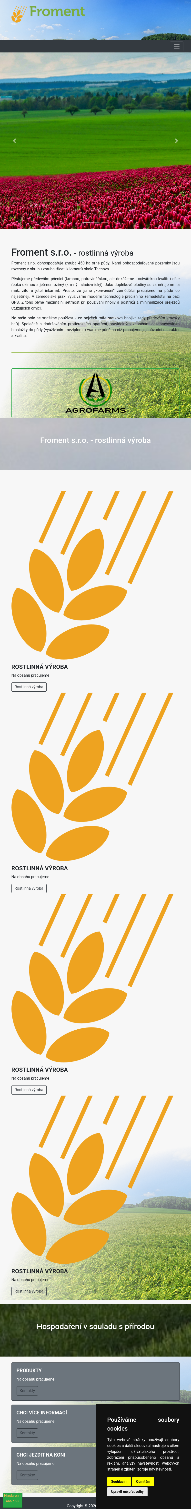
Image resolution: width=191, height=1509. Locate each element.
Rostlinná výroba (29, 687)
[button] (14, 140)
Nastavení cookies (12, 1498)
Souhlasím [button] (119, 1482)
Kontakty (27, 1390)
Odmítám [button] (143, 1482)
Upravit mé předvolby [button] (127, 1492)
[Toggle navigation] (176, 46)
